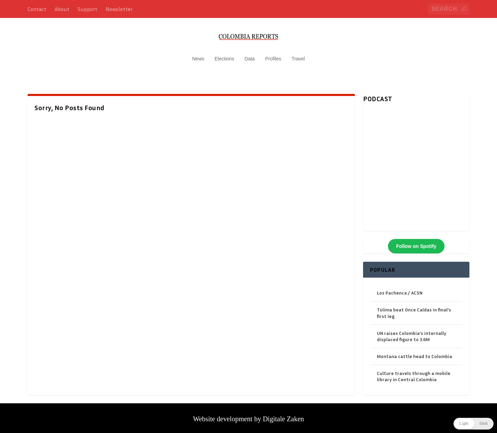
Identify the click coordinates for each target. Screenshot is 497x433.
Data (250, 55)
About (62, 9)
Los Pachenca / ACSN (399, 289)
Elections (224, 55)
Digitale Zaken (283, 416)
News (198, 55)
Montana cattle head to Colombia (414, 353)
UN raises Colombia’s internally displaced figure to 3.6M (411, 333)
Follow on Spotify (416, 243)
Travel (298, 55)
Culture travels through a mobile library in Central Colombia (413, 373)
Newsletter (119, 9)
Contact (37, 9)
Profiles (273, 55)
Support (87, 9)
